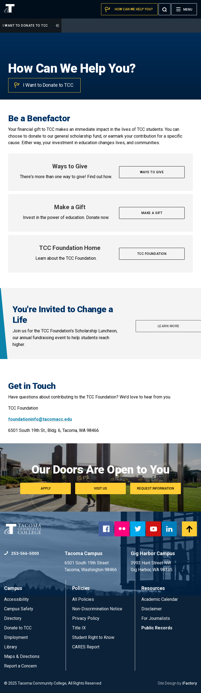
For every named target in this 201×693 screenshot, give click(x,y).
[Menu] (184, 9)
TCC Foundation (151, 254)
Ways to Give (152, 172)
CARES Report (85, 646)
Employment (16, 637)
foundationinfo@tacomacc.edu (40, 419)
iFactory (189, 683)
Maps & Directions (21, 656)
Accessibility (16, 599)
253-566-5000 (21, 553)
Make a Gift (152, 213)
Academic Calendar (159, 599)
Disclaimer (151, 608)
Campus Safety (18, 608)
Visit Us (100, 488)
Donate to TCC (18, 627)
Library (10, 646)
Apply (46, 488)
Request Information (155, 488)
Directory (13, 618)
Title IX (79, 627)
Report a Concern (20, 666)
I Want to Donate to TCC (31, 25)
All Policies (83, 599)
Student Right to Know (93, 637)
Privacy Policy (85, 618)
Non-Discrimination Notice (97, 608)
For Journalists (155, 618)
